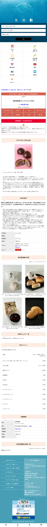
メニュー (7, 114)
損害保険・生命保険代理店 (31, 473)
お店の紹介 (18, 110)
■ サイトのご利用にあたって (32, 490)
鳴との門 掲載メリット (12, 464)
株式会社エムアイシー (30, 464)
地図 (29, 114)
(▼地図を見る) (17, 247)
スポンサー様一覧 (11, 476)
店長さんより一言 (40, 110)
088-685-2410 (25, 104)
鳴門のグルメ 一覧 (21, 89)
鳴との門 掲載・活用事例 (13, 468)
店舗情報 (18, 114)
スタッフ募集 (10, 487)
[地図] (30, 426)
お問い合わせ (10, 472)
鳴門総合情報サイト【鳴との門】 (9, 89)
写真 (29, 110)
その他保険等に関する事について (33, 487)
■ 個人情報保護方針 (30, 492)
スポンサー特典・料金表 (12, 480)
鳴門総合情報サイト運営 (30, 475)
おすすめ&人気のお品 (6, 110)
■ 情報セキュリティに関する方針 (33, 494)
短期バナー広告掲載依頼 (12, 483)
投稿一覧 (40, 114)
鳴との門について (11, 460)
